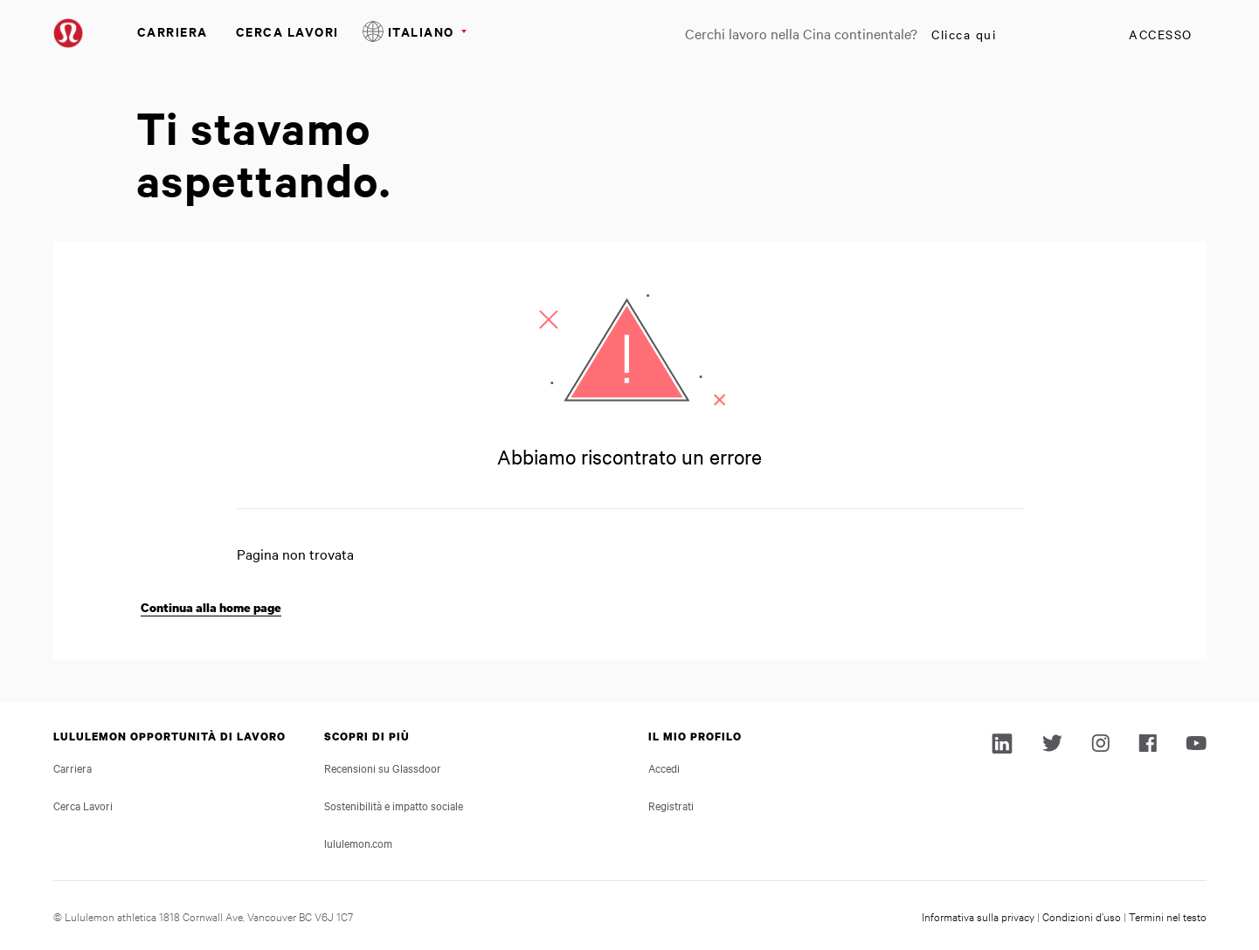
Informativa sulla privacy (978, 916)
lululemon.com (358, 842)
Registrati (671, 805)
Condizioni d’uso (1081, 916)
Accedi (664, 767)
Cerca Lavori (287, 31)
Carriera (172, 31)
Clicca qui (963, 34)
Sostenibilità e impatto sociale (393, 805)
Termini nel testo (1168, 916)
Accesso (1161, 34)
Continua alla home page (211, 607)
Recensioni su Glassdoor (382, 767)
